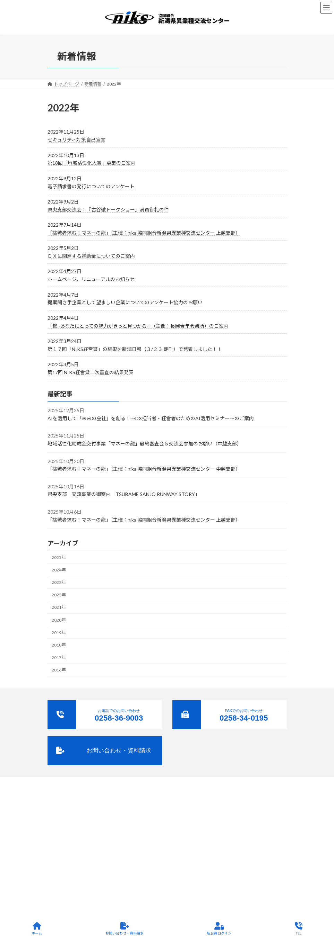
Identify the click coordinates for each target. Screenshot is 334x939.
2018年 (59, 645)
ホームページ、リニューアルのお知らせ (92, 279)
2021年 (59, 607)
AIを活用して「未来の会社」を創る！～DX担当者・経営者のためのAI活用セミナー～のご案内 (151, 418)
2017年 (59, 657)
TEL (298, 928)
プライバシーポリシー (198, 829)
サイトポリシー (243, 829)
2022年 (59, 594)
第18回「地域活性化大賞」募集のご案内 (92, 163)
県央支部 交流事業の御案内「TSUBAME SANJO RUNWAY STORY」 (124, 494)
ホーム (37, 928)
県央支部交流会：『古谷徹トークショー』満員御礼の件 (108, 210)
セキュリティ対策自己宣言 (76, 140)
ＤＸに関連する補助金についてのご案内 (91, 256)
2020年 (59, 620)
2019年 (59, 632)
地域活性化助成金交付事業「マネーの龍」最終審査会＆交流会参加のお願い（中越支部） (145, 443)
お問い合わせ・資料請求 (124, 928)
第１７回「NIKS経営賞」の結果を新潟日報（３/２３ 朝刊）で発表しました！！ (135, 349)
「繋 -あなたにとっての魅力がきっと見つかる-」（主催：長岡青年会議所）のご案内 (138, 326)
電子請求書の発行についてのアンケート (91, 186)
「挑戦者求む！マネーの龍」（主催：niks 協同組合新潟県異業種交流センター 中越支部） (144, 469)
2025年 (59, 557)
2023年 (59, 582)
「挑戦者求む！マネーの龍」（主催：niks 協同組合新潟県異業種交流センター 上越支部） (144, 233)
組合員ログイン (219, 928)
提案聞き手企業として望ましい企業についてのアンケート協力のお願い (125, 302)
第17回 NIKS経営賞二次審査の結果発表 (91, 372)
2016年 (59, 669)
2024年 (59, 569)
